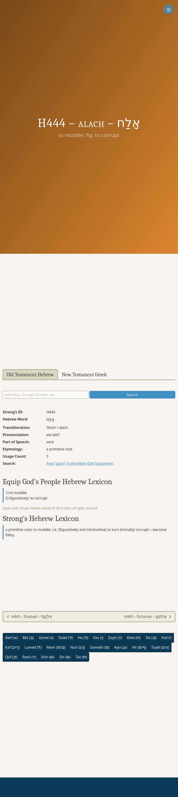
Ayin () (120, 647)
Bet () (28, 637)
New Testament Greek (84, 375)
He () (83, 637)
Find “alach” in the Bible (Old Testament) (79, 463)
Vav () (98, 637)
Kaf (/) (12, 647)
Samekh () (99, 647)
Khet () (133, 637)
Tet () (150, 637)
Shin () (47, 657)
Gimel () (46, 637)
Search (132, 394)
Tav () (81, 657)
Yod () (166, 637)
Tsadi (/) (160, 647)
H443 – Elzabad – (29, 616)
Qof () (11, 657)
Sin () (65, 657)
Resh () (29, 657)
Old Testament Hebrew (30, 375)
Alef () (11, 637)
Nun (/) (77, 647)
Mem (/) (56, 647)
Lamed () (33, 647)
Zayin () (115, 637)
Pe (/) (139, 647)
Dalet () (65, 637)
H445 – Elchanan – (147, 616)
